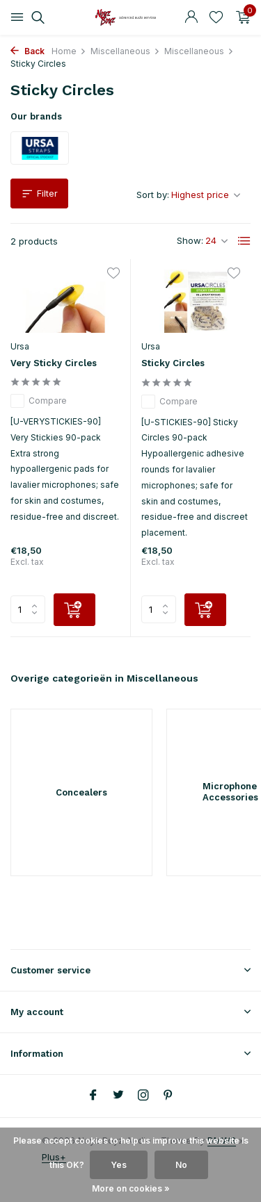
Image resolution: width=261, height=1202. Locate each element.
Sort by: (152, 194)
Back (27, 51)
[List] (244, 241)
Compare (38, 401)
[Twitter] (118, 1095)
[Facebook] (93, 1095)
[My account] (191, 17)
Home (69, 51)
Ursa (19, 346)
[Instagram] (143, 1095)
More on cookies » (131, 1188)
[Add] (74, 609)
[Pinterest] (168, 1095)
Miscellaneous (125, 51)
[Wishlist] (216, 17)
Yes (119, 1165)
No (181, 1165)
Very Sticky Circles (53, 363)
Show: (190, 240)
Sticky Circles (173, 363)
